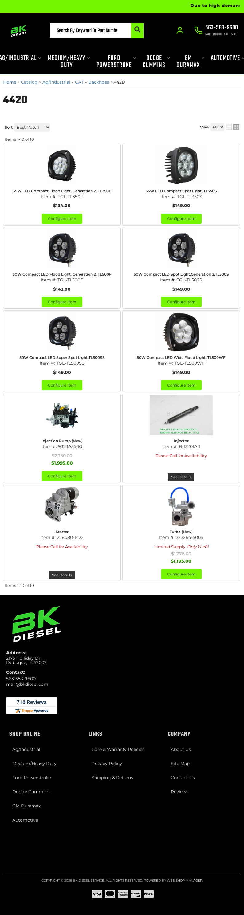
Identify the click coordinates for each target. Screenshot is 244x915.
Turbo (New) (181, 531)
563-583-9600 (21, 678)
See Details (181, 477)
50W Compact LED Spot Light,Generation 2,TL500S (181, 274)
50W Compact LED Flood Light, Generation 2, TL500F (62, 274)
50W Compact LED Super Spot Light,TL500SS (62, 357)
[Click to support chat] (216, 31)
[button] (97, 30)
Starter (62, 531)
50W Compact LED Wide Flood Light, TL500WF (181, 357)
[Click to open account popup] (180, 30)
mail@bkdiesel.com (27, 684)
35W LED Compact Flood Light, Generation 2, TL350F (62, 191)
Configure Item (62, 218)
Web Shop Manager (184, 880)
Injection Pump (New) (62, 440)
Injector (181, 440)
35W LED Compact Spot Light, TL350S (181, 191)
